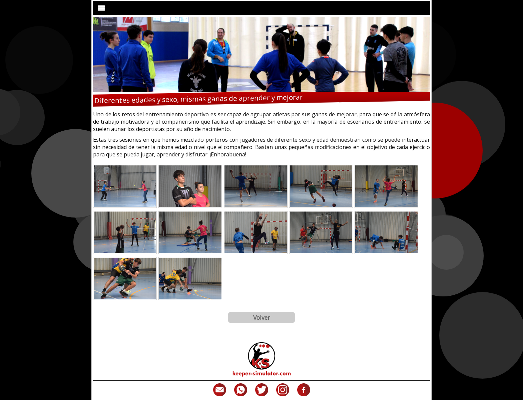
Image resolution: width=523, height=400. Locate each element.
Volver (261, 317)
